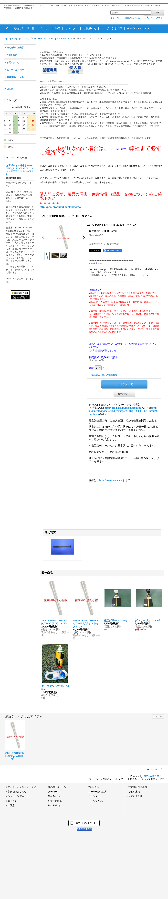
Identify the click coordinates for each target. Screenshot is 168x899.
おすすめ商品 (55, 801)
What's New (93, 787)
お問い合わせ (13, 62)
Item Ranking (54, 805)
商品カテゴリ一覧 (57, 787)
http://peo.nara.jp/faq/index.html (123, 407)
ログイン (116, 18)
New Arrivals (54, 796)
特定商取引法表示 (15, 47)
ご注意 (10, 89)
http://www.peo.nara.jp (112, 480)
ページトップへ (157, 769)
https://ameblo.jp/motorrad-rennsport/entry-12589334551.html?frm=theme (123, 410)
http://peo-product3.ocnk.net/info (60, 207)
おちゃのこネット (153, 776)
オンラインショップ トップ (22, 787)
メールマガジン (96, 801)
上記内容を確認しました (104, 350)
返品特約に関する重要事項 (104, 375)
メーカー (52, 791)
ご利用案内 (12, 55)
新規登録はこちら (132, 18)
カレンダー (94, 796)
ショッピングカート (18, 796)
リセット (159, 716)
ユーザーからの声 (15, 70)
